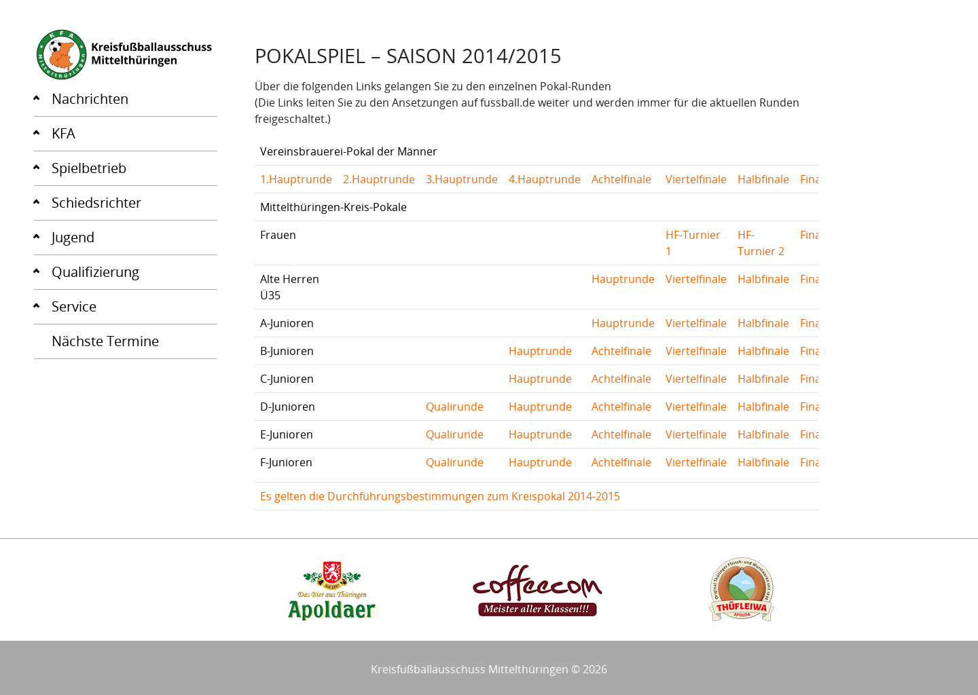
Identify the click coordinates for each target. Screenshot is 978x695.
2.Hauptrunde (379, 179)
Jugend (73, 237)
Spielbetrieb (89, 168)
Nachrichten (90, 99)
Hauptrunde (623, 278)
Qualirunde (455, 406)
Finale (815, 179)
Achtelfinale (621, 179)
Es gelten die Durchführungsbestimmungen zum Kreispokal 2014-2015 (440, 496)
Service (74, 306)
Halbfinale (763, 179)
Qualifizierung (95, 272)
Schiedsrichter (96, 202)
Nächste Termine (105, 341)
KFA (63, 133)
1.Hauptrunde (296, 179)
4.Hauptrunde (545, 179)
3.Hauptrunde (462, 179)
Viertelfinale (696, 179)
